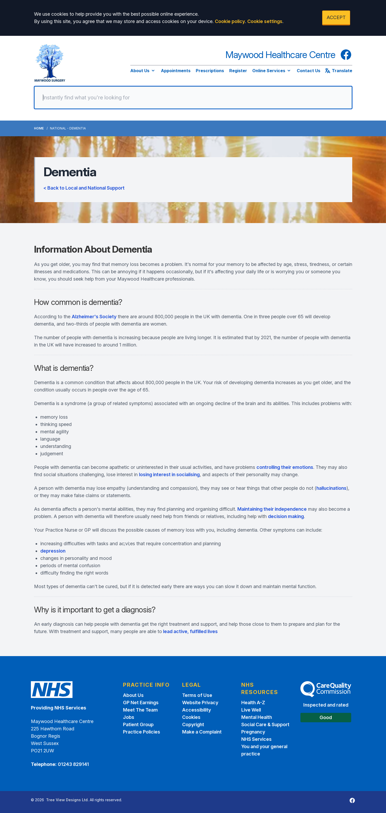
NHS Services (256, 739)
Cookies (191, 717)
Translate (338, 70)
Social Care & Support (265, 724)
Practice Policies (141, 732)
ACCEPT (336, 17)
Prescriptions (210, 70)
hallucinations (331, 488)
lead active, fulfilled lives (190, 631)
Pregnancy (253, 732)
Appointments (176, 70)
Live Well (251, 710)
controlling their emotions (284, 467)
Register (238, 70)
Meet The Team (140, 710)
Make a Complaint (202, 732)
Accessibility (196, 710)
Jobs (128, 717)
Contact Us (308, 70)
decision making (286, 516)
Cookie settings (264, 21)
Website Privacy (200, 702)
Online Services (272, 70)
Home (39, 128)
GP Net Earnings (141, 702)
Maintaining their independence (272, 509)
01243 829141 (73, 764)
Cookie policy (230, 21)
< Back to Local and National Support (84, 188)
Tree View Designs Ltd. (67, 800)
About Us (143, 70)
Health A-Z (253, 702)
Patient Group (138, 724)
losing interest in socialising (169, 474)
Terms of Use (197, 695)
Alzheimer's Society (94, 316)
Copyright (193, 724)
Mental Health (256, 717)
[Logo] (50, 63)
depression (52, 551)
